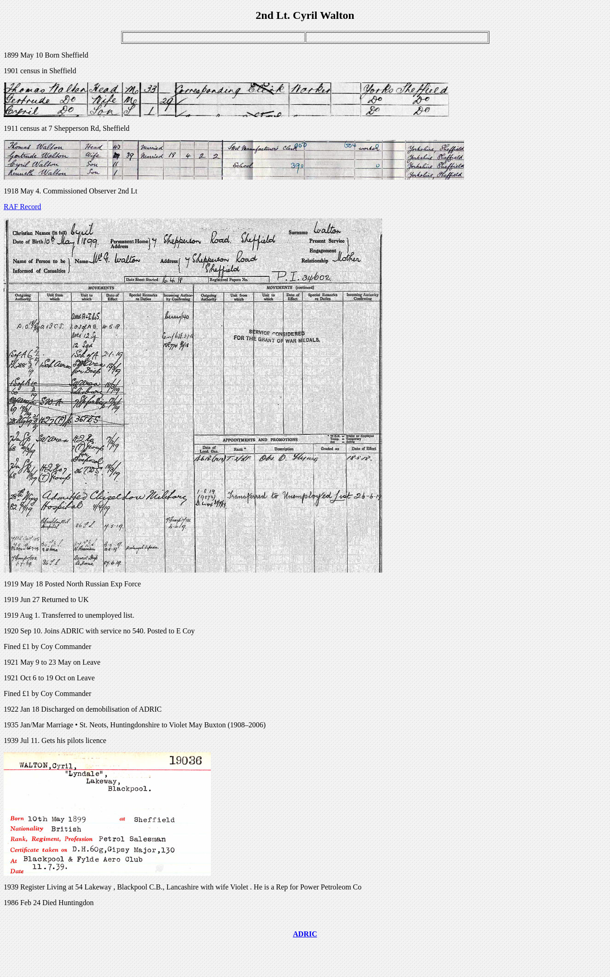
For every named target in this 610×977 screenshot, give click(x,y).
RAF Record (22, 207)
